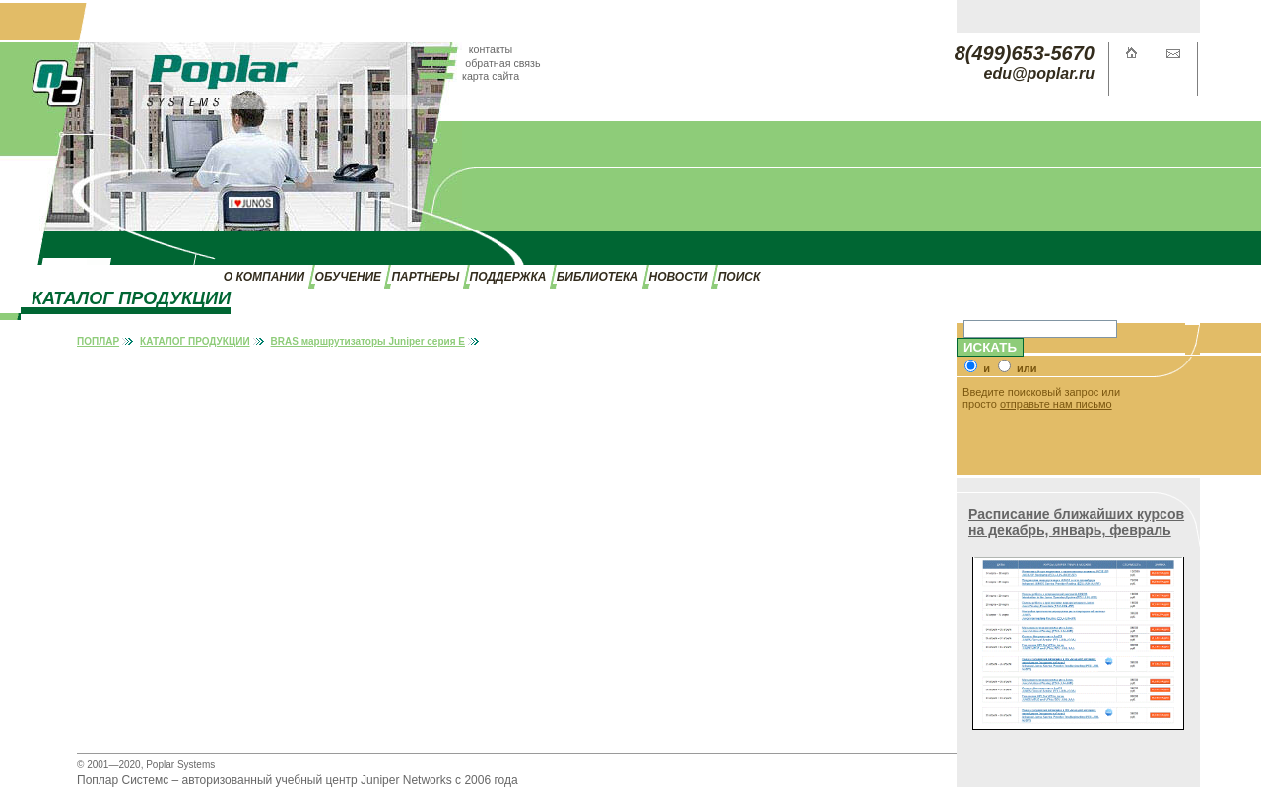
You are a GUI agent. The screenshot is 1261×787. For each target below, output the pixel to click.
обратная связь (502, 63)
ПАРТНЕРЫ (425, 277)
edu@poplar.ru (1039, 73)
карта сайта (490, 76)
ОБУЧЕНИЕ (348, 277)
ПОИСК (739, 277)
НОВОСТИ (678, 277)
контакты (491, 49)
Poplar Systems (180, 764)
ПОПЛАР (98, 341)
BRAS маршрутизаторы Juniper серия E (368, 341)
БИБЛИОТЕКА (597, 277)
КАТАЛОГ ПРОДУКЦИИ (195, 341)
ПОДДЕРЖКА (508, 277)
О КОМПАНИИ (264, 277)
